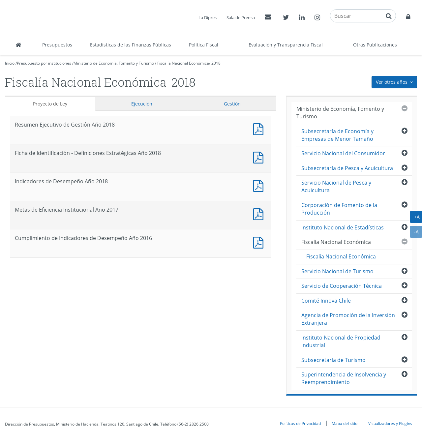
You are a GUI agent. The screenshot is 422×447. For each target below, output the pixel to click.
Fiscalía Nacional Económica (183, 63)
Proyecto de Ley (50, 104)
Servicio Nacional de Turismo (337, 271)
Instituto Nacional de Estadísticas (342, 227)
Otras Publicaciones (375, 45)
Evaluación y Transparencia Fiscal (286, 45)
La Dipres (207, 17)
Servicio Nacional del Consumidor (343, 153)
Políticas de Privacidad (300, 423)
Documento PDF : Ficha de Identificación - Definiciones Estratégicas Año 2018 (259, 156)
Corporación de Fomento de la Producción (339, 208)
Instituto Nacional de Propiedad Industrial (340, 341)
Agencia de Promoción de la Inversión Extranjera (348, 319)
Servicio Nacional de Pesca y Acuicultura (336, 186)
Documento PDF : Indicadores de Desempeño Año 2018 (259, 185)
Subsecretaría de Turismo (333, 360)
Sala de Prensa (240, 17)
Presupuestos (57, 45)
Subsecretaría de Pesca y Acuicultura (347, 168)
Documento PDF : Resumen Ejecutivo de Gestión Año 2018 (259, 128)
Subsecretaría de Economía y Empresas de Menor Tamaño (337, 135)
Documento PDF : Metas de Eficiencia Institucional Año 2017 (259, 213)
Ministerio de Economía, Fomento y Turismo (114, 63)
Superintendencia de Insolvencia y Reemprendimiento (343, 378)
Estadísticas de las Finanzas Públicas (130, 45)
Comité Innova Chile (326, 300)
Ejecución (141, 104)
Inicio (10, 63)
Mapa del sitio (344, 423)
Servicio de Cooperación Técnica (341, 285)
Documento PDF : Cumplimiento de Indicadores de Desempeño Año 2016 (259, 241)
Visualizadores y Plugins (390, 423)
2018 (216, 63)
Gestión (232, 104)
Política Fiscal (203, 45)
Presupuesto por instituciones (44, 63)
